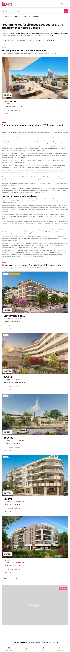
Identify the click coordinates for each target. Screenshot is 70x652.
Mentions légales (35, 642)
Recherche (9, 649)
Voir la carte (35, 605)
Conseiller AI (60, 649)
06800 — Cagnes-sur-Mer (10, 579)
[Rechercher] (66, 11)
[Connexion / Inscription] (62, 4)
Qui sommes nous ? (47, 642)
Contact (56, 642)
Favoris (26, 649)
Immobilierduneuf (8, 4)
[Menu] (66, 4)
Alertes (42, 649)
